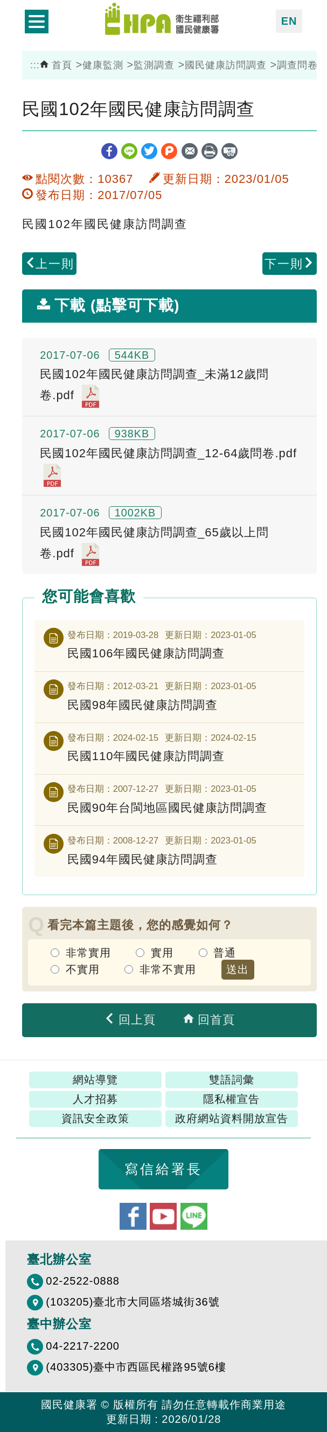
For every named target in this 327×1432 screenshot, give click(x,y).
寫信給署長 (163, 1168)
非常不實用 (168, 969)
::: (35, 65)
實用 (162, 953)
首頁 (56, 65)
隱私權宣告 (231, 1099)
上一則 (49, 264)
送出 (237, 969)
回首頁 (209, 1019)
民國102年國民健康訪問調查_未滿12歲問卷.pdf (154, 387)
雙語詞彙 (231, 1080)
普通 (224, 953)
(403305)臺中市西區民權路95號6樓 (136, 1367)
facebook (109, 151)
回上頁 (130, 1019)
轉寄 (190, 151)
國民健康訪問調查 (226, 65)
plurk (169, 151)
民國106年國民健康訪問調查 (146, 653)
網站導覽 (95, 1080)
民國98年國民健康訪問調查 (142, 705)
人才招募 (95, 1099)
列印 (209, 151)
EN (289, 21)
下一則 (289, 264)
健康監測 (102, 65)
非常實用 (88, 953)
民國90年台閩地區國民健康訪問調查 (167, 807)
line (129, 151)
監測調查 (154, 65)
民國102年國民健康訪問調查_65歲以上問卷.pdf (154, 546)
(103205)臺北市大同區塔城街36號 (132, 1302)
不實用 (83, 969)
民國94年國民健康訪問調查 (142, 859)
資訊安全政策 (95, 1118)
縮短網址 (229, 151)
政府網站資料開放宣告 (231, 1118)
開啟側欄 (36, 21)
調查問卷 (297, 65)
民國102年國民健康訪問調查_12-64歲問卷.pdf (168, 466)
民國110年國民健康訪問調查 (146, 756)
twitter (149, 151)
